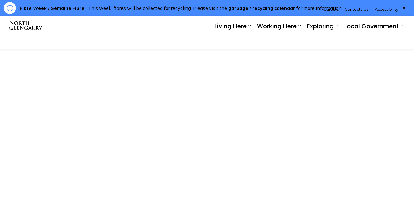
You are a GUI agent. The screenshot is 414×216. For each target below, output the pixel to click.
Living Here (230, 41)
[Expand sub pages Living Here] (250, 41)
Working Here (277, 41)
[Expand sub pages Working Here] (300, 41)
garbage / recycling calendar (261, 8)
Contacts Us (357, 24)
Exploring (320, 41)
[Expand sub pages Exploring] (337, 41)
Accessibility (386, 24)
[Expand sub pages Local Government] (402, 41)
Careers (331, 24)
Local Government (371, 41)
